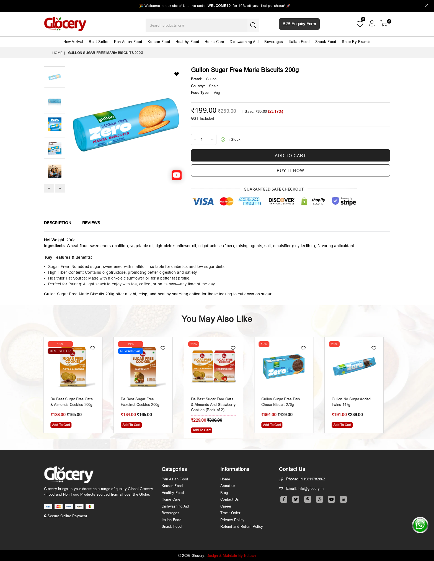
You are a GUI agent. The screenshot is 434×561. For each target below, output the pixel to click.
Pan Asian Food (128, 41)
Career (225, 506)
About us (227, 485)
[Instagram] (319, 499)
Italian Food (299, 41)
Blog (224, 492)
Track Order (230, 513)
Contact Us (229, 499)
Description (57, 223)
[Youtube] (331, 499)
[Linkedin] (343, 499)
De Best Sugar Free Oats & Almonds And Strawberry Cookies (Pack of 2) (217, 404)
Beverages (273, 41)
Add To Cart (64, 425)
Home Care (214, 41)
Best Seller (98, 41)
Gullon (211, 79)
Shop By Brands (356, 41)
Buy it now (290, 170)
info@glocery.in (311, 488)
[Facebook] (284, 499)
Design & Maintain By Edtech (231, 555)
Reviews (91, 223)
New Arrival (73, 41)
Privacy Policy (232, 520)
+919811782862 (312, 479)
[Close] (427, 6)
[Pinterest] (307, 499)
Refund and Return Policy (241, 526)
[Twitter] (296, 499)
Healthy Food (187, 41)
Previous (49, 188)
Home (57, 53)
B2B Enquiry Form (299, 23)
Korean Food (159, 41)
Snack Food (326, 41)
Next (60, 188)
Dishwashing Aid (244, 41)
